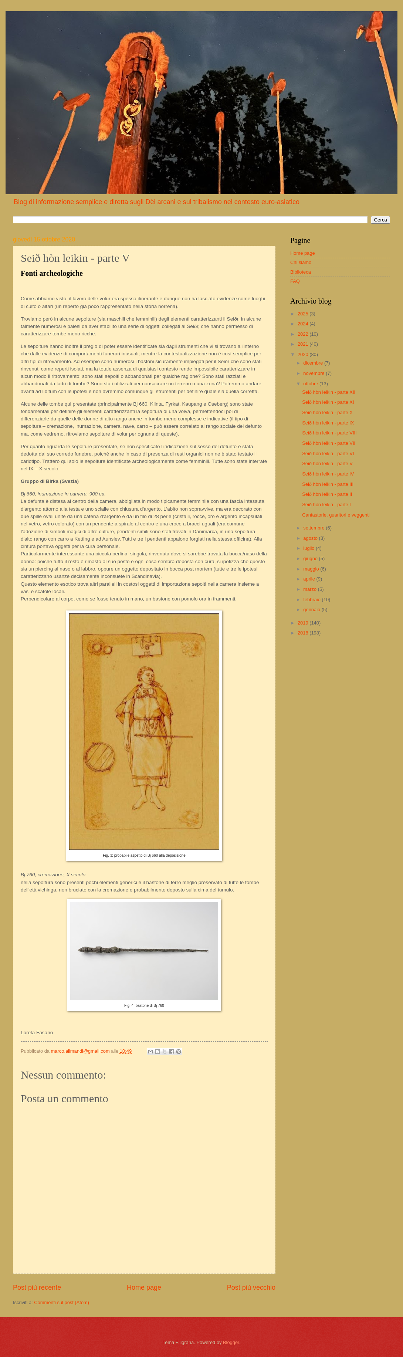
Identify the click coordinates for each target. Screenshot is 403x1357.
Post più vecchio (251, 1287)
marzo (310, 589)
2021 (303, 344)
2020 (303, 354)
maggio (311, 569)
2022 (303, 334)
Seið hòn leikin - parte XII (328, 392)
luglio (309, 548)
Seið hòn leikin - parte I (326, 504)
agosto (311, 538)
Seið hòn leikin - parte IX (328, 423)
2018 (303, 633)
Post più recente (37, 1287)
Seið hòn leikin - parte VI (328, 453)
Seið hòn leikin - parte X (327, 412)
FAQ (295, 281)
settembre (314, 528)
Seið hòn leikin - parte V (327, 463)
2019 (303, 623)
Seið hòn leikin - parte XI (328, 402)
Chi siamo (300, 262)
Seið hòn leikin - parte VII (328, 443)
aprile (309, 579)
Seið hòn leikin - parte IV (328, 474)
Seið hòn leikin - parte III (327, 484)
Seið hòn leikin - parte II (327, 494)
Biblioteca (300, 272)
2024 (303, 323)
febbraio (312, 599)
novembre (314, 373)
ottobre (311, 383)
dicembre (313, 363)
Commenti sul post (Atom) (61, 1302)
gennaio (312, 609)
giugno (311, 558)
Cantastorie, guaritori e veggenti (336, 515)
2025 (303, 314)
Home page (144, 1287)
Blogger (231, 1342)
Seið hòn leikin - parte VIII (329, 433)
